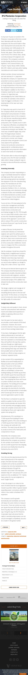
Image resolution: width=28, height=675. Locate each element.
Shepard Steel (5, 577)
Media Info (14, 654)
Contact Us (14, 652)
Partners (14, 650)
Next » (24, 527)
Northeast (18, 534)
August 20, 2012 (12, 531)
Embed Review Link (14, 587)
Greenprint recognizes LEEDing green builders (14, 624)
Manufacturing (5, 538)
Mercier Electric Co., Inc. (7, 574)
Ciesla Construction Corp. (8, 569)
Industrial (16, 536)
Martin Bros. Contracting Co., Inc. (9, 571)
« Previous (5, 527)
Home (14, 643)
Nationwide (12, 534)
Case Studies (14, 645)
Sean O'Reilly (17, 25)
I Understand (23, 673)
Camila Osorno (17, 23)
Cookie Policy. (15, 674)
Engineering (10, 536)
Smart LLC (4, 580)
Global (7, 534)
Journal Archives (14, 647)
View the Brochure (14, 562)
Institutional (22, 536)
